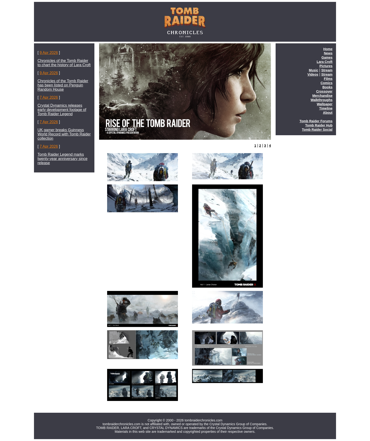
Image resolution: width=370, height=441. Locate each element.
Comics (326, 83)
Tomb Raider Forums (315, 121)
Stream (326, 70)
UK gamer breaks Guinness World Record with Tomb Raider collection (64, 134)
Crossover (324, 91)
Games (326, 57)
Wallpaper (324, 104)
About (327, 112)
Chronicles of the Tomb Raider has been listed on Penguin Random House (63, 85)
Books (327, 87)
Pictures (326, 66)
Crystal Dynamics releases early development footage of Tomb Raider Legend (62, 109)
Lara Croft (324, 62)
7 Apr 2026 (49, 97)
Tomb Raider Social (317, 129)
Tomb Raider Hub (318, 125)
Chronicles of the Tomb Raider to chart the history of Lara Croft (64, 63)
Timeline (325, 108)
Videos (312, 74)
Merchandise (322, 96)
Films (328, 79)
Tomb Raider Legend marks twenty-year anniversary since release (63, 158)
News (328, 53)
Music (313, 70)
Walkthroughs (321, 100)
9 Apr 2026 (49, 53)
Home (327, 49)
